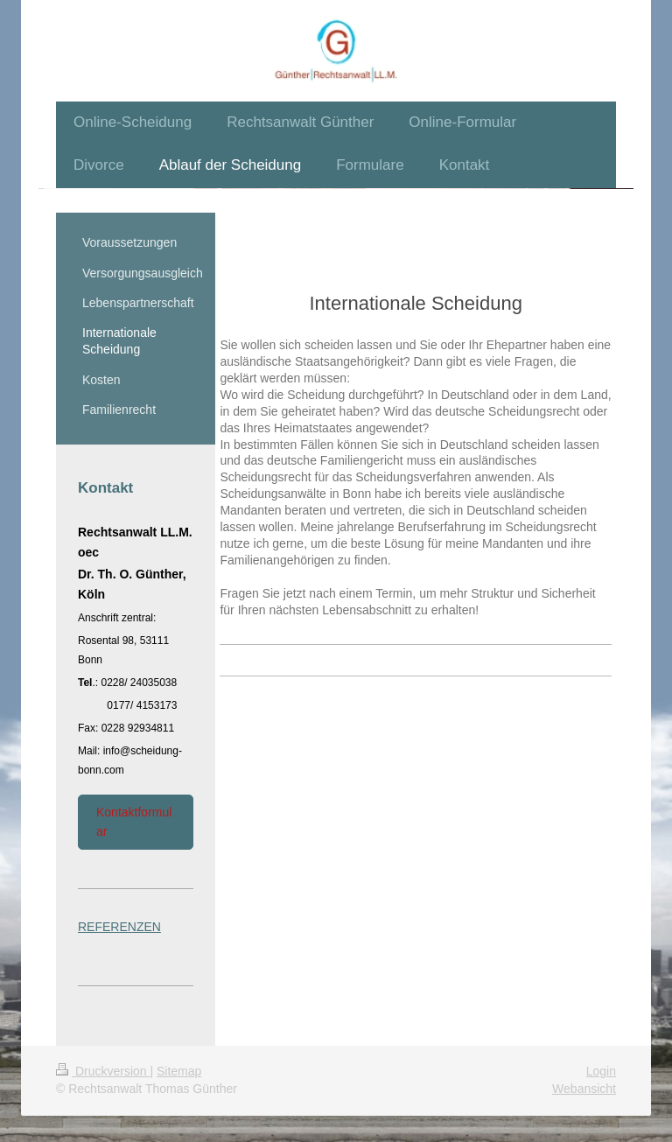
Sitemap (179, 1071)
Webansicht (584, 1089)
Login (601, 1071)
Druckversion (103, 1071)
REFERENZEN (119, 927)
